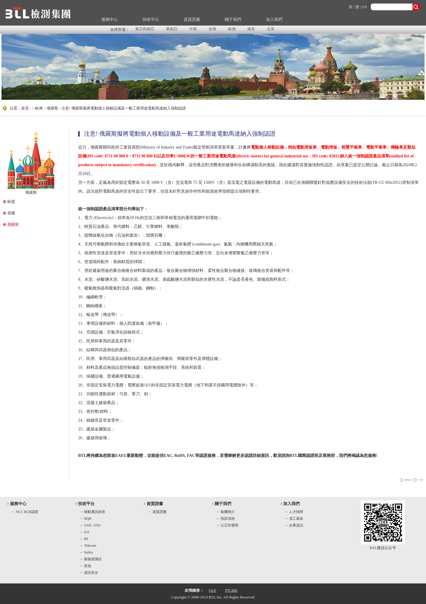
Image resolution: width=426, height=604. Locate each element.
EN (364, 7)
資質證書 (192, 19)
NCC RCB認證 (27, 512)
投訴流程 (228, 518)
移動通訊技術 (94, 512)
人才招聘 (296, 512)
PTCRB (231, 590)
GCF (212, 590)
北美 (270, 29)
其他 (87, 566)
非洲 (212, 29)
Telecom (90, 546)
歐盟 (11, 201)
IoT (86, 532)
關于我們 (233, 19)
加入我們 (274, 19)
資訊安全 (91, 573)
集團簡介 (228, 512)
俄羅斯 (13, 224)
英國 (11, 213)
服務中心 (109, 19)
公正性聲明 (229, 525)
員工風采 (296, 518)
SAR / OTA (92, 525)
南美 (251, 29)
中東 (193, 29)
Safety (88, 552)
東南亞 (171, 29)
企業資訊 (296, 525)
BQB (87, 518)
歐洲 (232, 29)
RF (86, 539)
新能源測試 (93, 559)
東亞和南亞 (144, 29)
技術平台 (150, 19)
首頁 (25, 108)
